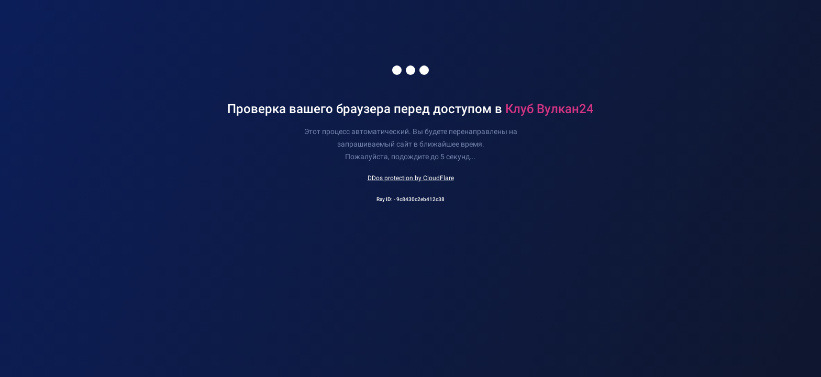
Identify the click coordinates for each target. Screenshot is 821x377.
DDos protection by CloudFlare (411, 178)
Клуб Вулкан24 (549, 109)
